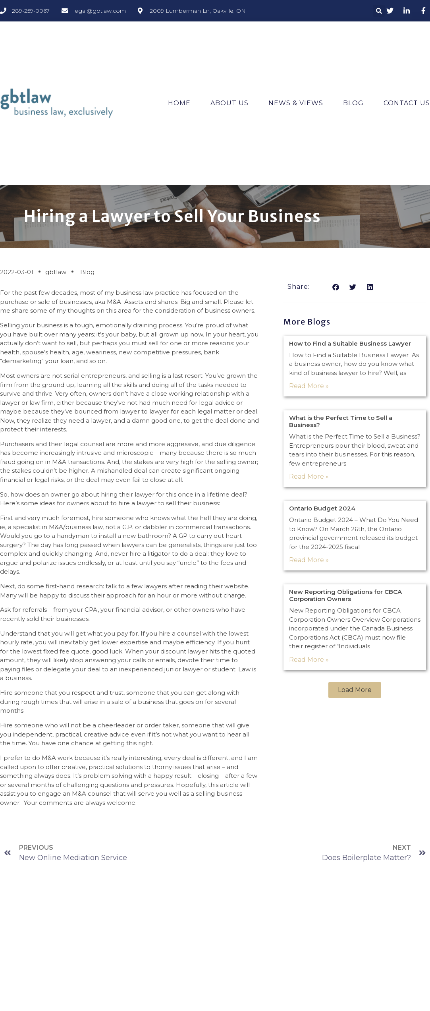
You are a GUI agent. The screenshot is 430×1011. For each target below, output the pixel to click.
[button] (379, 11)
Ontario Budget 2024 (322, 508)
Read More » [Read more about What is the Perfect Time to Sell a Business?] (309, 476)
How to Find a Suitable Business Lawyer (350, 343)
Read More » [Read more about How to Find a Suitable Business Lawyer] (309, 386)
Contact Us (407, 103)
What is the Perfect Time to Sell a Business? (340, 421)
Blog (353, 103)
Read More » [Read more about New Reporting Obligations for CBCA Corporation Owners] (309, 659)
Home (179, 103)
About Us (229, 103)
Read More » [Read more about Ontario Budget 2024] (309, 560)
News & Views (295, 103)
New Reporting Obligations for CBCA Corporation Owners (345, 595)
